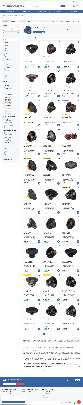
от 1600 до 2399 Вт (9, 140)
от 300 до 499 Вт (8, 134)
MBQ (6, 72)
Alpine (6, 42)
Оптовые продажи (21, 1)
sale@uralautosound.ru (48, 395)
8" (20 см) (52, 21)
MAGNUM (7, 70)
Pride (6, 75)
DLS (6, 55)
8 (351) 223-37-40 (47, 393)
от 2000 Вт (7, 127)
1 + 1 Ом (6, 153)
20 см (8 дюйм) (8, 97)
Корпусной (7, 87)
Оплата (14, 1)
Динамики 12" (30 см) (30, 21)
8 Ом (6, 151)
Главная (3, 15)
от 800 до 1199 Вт (8, 123)
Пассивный (7, 83)
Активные (13, 21)
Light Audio (7, 67)
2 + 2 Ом (6, 154)
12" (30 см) (39, 21)
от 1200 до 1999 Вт (9, 125)
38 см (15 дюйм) (8, 102)
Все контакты (45, 397)
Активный (7, 85)
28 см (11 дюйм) (8, 113)
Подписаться (20, 384)
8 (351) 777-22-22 (47, 391)
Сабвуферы (16, 15)
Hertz (6, 62)
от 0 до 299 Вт (8, 133)
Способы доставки (27, 391)
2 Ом (6, 148)
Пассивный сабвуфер (31, 58)
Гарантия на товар (27, 395)
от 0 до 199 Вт (8, 119)
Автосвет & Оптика (58, 11)
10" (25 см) (45, 21)
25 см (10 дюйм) (8, 99)
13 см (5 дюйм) (8, 107)
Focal (6, 58)
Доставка (9, 1)
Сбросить (17, 162)
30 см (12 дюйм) (8, 100)
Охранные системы (26, 11)
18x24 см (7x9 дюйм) (9, 110)
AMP (6, 44)
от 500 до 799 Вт (8, 136)
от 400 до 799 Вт (8, 122)
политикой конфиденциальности (15, 399)
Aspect (6, 45)
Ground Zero (7, 59)
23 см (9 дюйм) (8, 111)
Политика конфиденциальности (10, 393)
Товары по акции (73, 11)
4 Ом (6, 149)
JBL (5, 65)
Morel (6, 73)
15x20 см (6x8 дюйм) (9, 108)
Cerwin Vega (7, 50)
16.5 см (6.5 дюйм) (8, 96)
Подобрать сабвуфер (39, 32)
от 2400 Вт (7, 142)
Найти (63, 6)
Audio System (8, 47)
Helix (6, 61)
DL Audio (7, 53)
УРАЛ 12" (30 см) (59, 21)
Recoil (6, 78)
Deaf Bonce (7, 51)
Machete (7, 69)
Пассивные (5, 21)
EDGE (6, 56)
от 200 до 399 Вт (8, 120)
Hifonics (6, 64)
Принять (14, 401)
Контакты (28, 1)
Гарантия (4, 1)
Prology (6, 76)
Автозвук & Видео (9, 11)
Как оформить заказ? (27, 396)
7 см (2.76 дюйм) (8, 105)
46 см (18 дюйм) (8, 103)
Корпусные (67, 21)
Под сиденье (20, 21)
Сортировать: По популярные (29, 37)
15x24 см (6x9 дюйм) (9, 94)
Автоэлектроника (42, 11)
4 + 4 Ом (6, 156)
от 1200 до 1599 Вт (9, 139)
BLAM (6, 48)
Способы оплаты (26, 393)
